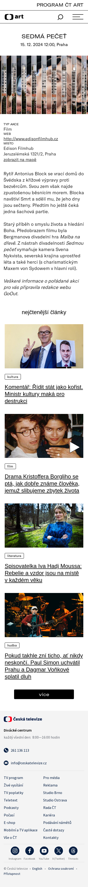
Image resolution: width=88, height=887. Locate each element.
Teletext (11, 800)
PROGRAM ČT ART (60, 5)
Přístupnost (12, 874)
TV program (13, 777)
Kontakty (50, 837)
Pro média (51, 777)
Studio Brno (52, 792)
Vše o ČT (10, 837)
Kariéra (49, 815)
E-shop (9, 822)
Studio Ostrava (55, 800)
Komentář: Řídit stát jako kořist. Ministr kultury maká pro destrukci (44, 394)
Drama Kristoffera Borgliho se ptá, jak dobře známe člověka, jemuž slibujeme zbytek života (42, 483)
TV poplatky (13, 792)
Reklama (50, 785)
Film (10, 466)
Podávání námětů (57, 822)
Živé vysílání (13, 785)
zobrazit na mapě (20, 159)
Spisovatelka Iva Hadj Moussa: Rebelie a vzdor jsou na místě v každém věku (43, 573)
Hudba (12, 645)
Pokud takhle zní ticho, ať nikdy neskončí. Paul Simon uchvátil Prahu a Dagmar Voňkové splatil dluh (44, 666)
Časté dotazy (53, 830)
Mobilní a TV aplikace (21, 830)
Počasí (9, 815)
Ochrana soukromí (61, 868)
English (37, 868)
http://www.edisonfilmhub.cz (31, 138)
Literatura (14, 556)
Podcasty (11, 807)
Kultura (12, 377)
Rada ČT (49, 807)
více (44, 694)
